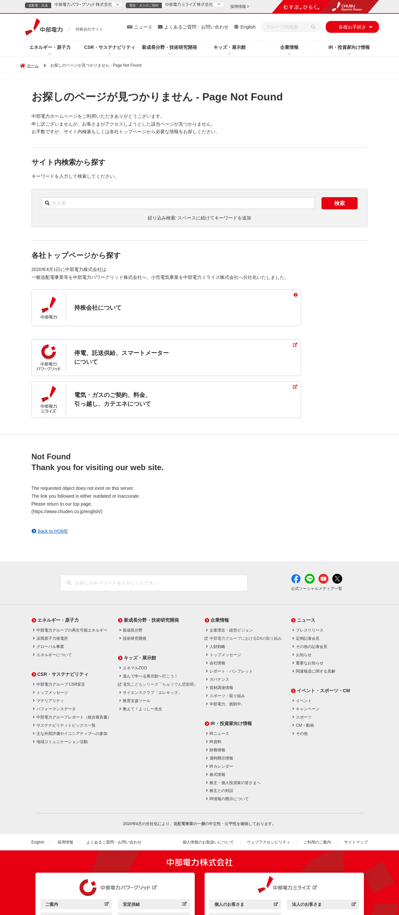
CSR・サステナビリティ (109, 47)
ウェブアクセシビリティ (268, 800)
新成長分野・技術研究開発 (169, 47)
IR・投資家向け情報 (349, 47)
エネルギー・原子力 (50, 47)
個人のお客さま (246, 863)
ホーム (33, 65)
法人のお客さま (324, 863)
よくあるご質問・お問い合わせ (196, 27)
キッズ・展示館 (229, 47)
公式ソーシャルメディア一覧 (316, 547)
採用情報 (65, 800)
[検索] (313, 27)
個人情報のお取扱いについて (208, 800)
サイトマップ (356, 800)
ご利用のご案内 (317, 800)
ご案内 (77, 863)
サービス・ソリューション (77, 876)
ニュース (143, 27)
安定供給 (154, 863)
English (247, 27)
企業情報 (289, 47)
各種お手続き (352, 27)
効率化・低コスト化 (154, 876)
